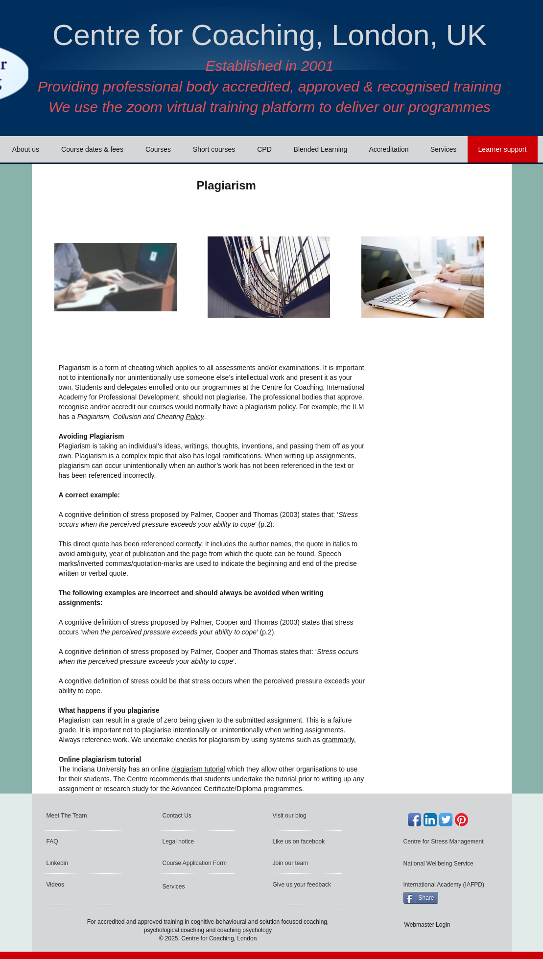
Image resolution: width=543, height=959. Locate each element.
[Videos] (73, 884)
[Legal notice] (191, 841)
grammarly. (339, 740)
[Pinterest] (461, 819)
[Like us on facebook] (300, 841)
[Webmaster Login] (427, 925)
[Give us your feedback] (303, 884)
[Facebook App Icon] (414, 819)
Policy (195, 417)
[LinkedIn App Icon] (430, 819)
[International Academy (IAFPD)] (445, 884)
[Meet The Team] (84, 815)
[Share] (420, 898)
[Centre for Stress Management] (445, 841)
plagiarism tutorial (198, 769)
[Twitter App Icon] (445, 819)
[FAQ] (75, 841)
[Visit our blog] (295, 815)
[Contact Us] (186, 815)
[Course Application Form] (196, 863)
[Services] (189, 886)
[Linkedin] (73, 863)
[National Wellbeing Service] (439, 863)
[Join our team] (299, 863)
